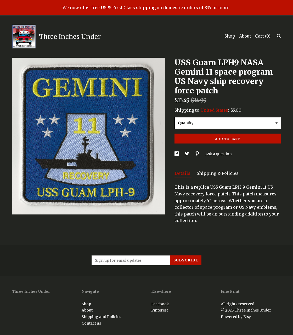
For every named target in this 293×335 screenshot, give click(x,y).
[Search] (279, 37)
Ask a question (218, 154)
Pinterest (159, 310)
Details (182, 173)
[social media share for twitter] (187, 154)
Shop (229, 36)
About (245, 36)
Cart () (263, 36)
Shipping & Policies (218, 173)
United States (214, 110)
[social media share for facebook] (176, 154)
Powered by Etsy (236, 316)
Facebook (160, 304)
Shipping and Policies (101, 316)
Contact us (91, 323)
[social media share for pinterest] (197, 154)
